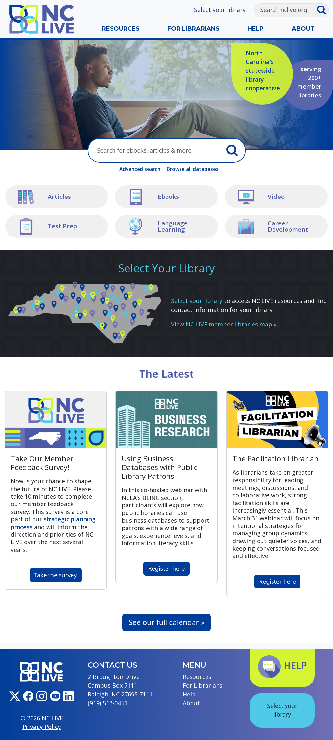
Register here (166, 568)
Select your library (220, 10)
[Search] (285, 10)
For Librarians (193, 28)
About (303, 28)
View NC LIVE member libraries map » (224, 324)
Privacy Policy (41, 727)
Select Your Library (166, 268)
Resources (121, 28)
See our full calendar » (166, 622)
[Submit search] (323, 10)
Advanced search (139, 169)
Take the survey (55, 575)
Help (255, 28)
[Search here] (156, 150)
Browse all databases (193, 169)
